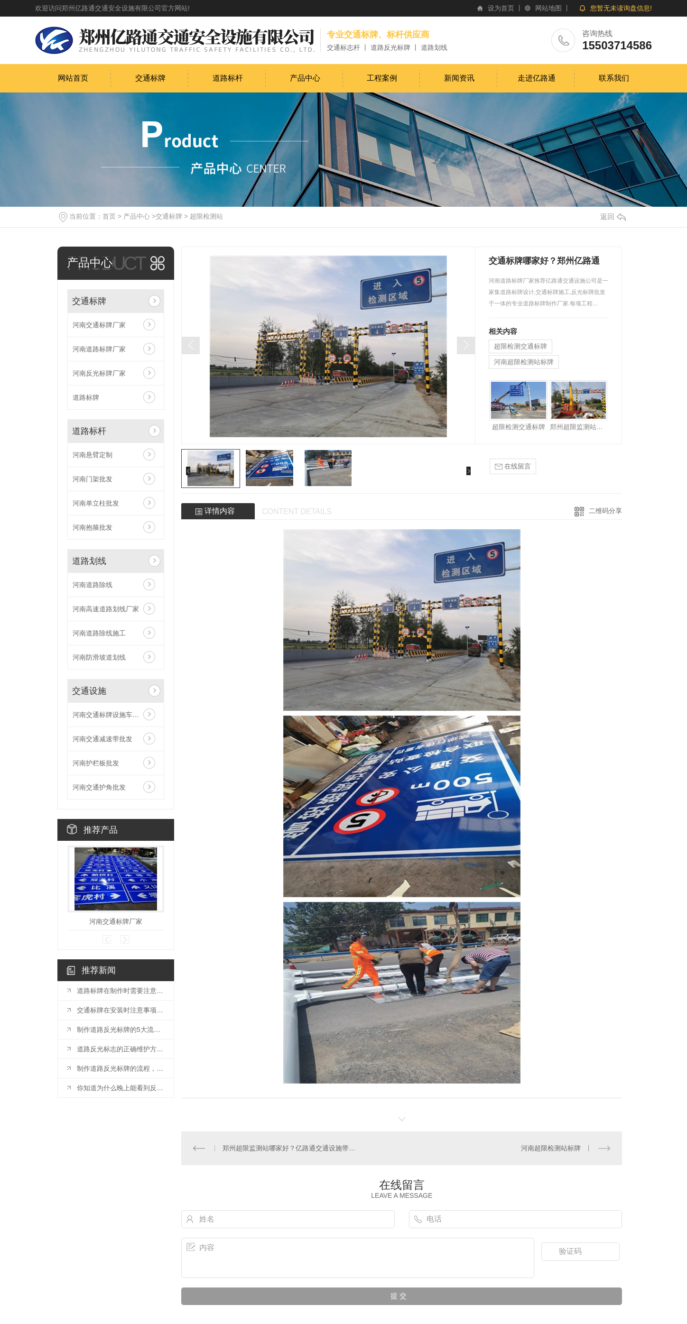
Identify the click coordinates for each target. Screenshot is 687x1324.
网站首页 (73, 78)
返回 (613, 216)
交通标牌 (150, 78)
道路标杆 (228, 78)
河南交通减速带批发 (102, 739)
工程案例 (382, 78)
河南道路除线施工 (99, 633)
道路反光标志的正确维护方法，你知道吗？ (120, 1049)
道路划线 (89, 561)
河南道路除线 (92, 584)
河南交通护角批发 (99, 787)
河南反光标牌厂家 (99, 373)
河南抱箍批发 (92, 527)
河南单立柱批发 (96, 503)
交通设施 (89, 691)
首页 (109, 216)
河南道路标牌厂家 (99, 349)
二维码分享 (605, 511)
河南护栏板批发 (96, 763)
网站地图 (548, 8)
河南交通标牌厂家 (99, 325)
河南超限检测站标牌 (524, 362)
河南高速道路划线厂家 (106, 609)
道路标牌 (86, 397)
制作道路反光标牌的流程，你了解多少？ (120, 1068)
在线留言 (513, 466)
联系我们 (614, 78)
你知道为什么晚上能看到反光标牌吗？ (120, 1088)
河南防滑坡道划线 (99, 657)
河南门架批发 (92, 479)
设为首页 (501, 8)
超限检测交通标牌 (520, 346)
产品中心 (305, 78)
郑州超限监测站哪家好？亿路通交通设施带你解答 (578, 427)
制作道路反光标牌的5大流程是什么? (120, 1029)
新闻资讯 (459, 78)
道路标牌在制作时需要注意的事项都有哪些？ (120, 990)
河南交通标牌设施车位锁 (109, 714)
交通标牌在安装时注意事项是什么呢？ (120, 1010)
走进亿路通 (537, 78)
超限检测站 (206, 216)
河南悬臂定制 (92, 455)
